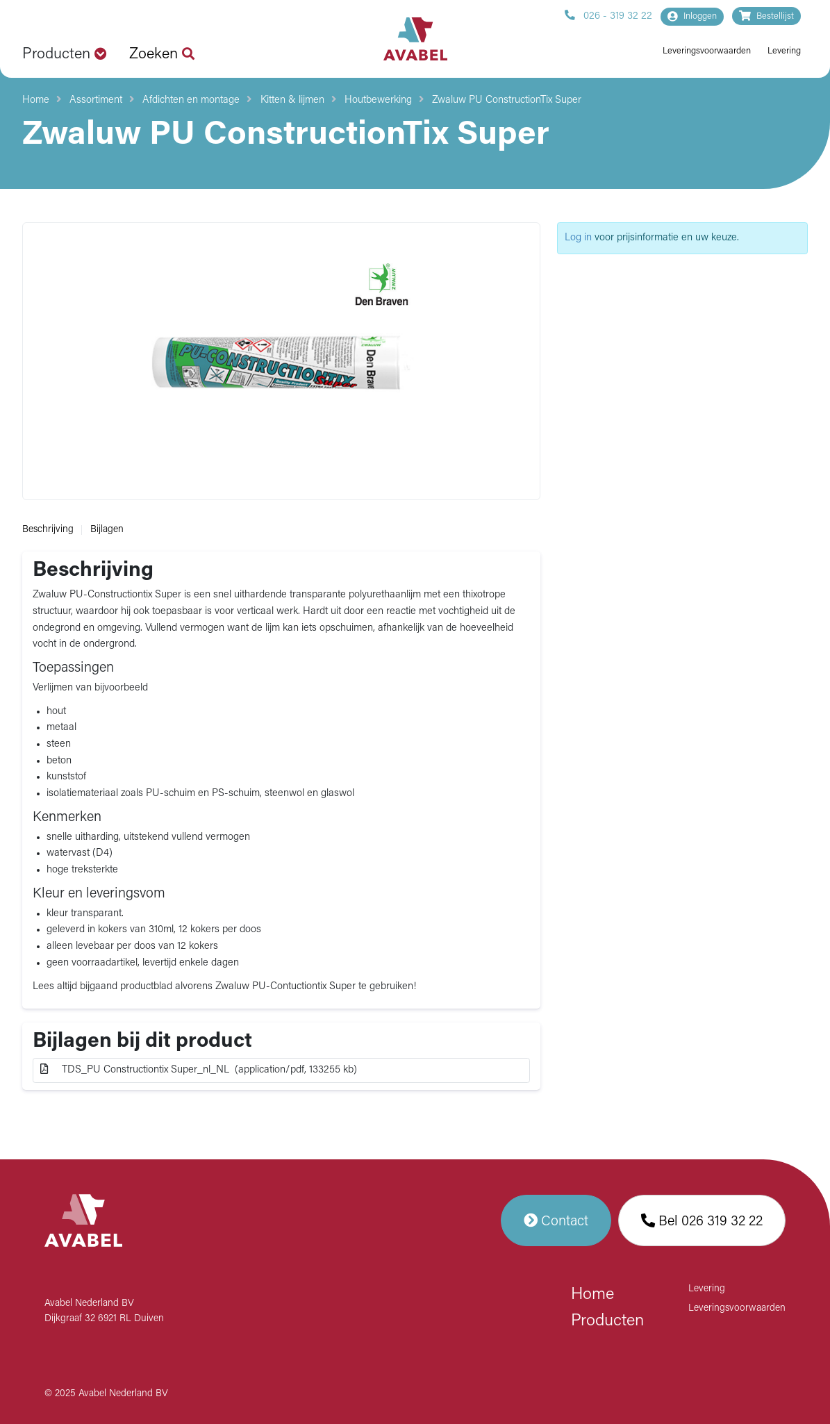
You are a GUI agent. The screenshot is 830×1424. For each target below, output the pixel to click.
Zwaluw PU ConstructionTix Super (506, 100)
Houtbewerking (378, 100)
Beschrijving (48, 529)
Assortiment (95, 100)
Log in (578, 238)
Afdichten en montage (191, 100)
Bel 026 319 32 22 (702, 1220)
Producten (607, 1321)
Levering (784, 51)
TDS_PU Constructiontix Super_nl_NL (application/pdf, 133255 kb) (198, 1069)
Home (35, 100)
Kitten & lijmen (292, 100)
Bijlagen (107, 529)
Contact (556, 1220)
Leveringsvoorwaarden (707, 51)
